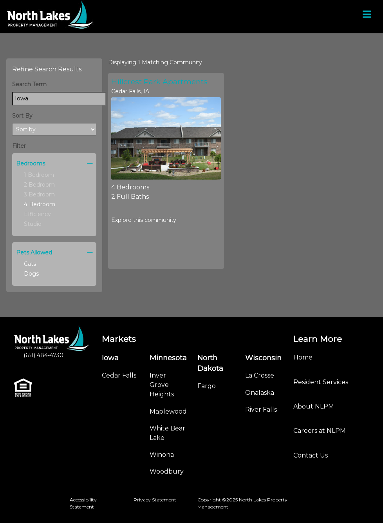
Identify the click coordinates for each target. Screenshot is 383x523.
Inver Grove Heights (162, 385)
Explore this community (143, 219)
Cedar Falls (119, 375)
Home (303, 357)
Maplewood (168, 411)
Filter (19, 145)
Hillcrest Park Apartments (159, 81)
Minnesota (168, 358)
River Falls (261, 409)
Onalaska (259, 392)
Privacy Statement (155, 500)
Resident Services (320, 382)
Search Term (29, 84)
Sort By (22, 115)
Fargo (206, 386)
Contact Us (310, 455)
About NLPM (313, 406)
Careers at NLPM (319, 430)
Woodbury (167, 471)
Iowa (110, 358)
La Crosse (259, 375)
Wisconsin (263, 358)
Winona (162, 454)
